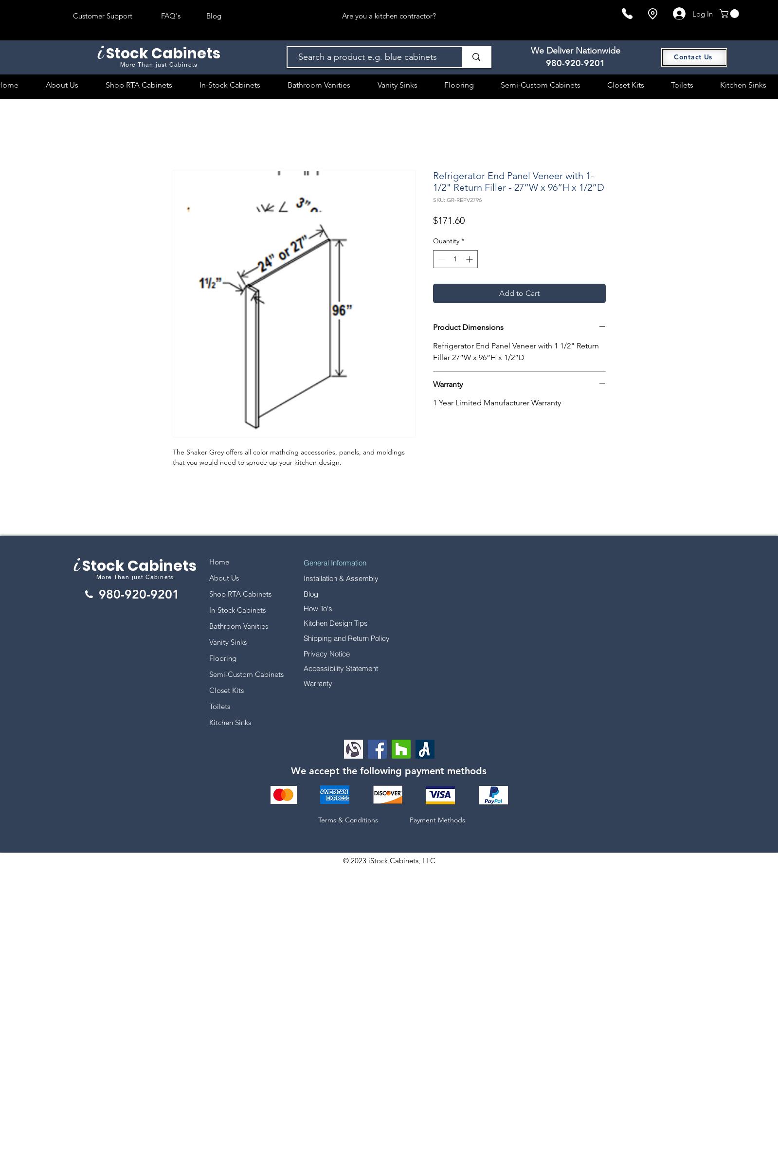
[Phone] (627, 13)
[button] (730, 13)
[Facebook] (377, 749)
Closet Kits (226, 690)
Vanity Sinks (228, 642)
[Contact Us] (694, 57)
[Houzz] (401, 749)
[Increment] (470, 259)
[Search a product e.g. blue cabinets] (370, 57)
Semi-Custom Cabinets (246, 674)
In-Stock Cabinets (237, 610)
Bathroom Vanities (238, 626)
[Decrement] (440, 259)
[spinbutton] (455, 259)
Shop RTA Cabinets (240, 594)
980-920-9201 (575, 63)
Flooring (222, 658)
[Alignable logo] (353, 749)
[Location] (652, 13)
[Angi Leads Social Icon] (425, 749)
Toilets (219, 706)
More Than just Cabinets (135, 577)
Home (219, 561)
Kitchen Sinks (230, 722)
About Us (224, 577)
